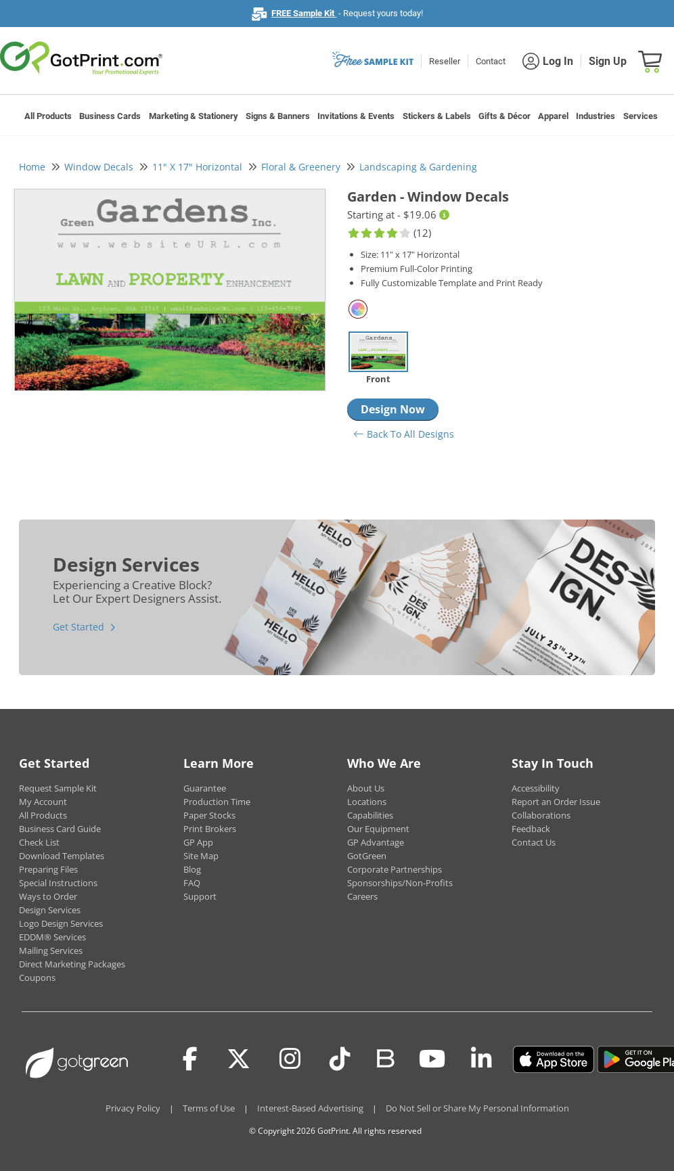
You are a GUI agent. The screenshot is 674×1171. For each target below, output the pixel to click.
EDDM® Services (52, 937)
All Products (48, 116)
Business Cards (110, 116)
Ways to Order (48, 896)
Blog (192, 869)
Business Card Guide (60, 829)
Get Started (78, 626)
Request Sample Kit (58, 788)
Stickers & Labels (437, 116)
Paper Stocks (209, 815)
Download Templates (61, 856)
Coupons (37, 977)
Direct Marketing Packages (72, 964)
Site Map (201, 856)
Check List (39, 842)
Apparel (553, 116)
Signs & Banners (278, 116)
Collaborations (541, 815)
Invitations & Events (356, 116)
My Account (43, 802)
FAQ (191, 883)
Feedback (531, 829)
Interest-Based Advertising (310, 1108)
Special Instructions (58, 883)
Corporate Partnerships (394, 869)
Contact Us (534, 842)
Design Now (393, 409)
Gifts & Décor (504, 116)
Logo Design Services (61, 923)
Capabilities (370, 815)
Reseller (444, 61)
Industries (595, 116)
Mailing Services (51, 950)
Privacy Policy (133, 1108)
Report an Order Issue (556, 802)
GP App (198, 842)
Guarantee (204, 788)
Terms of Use (209, 1108)
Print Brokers (209, 829)
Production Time (216, 802)
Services (640, 116)
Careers (362, 896)
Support (200, 896)
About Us (365, 788)
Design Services (50, 910)
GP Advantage (375, 842)
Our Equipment (378, 829)
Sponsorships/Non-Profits (400, 883)
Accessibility (536, 788)
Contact (491, 61)
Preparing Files (48, 869)
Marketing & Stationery (193, 116)
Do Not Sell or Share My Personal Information (477, 1108)
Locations (366, 802)
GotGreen (366, 856)
